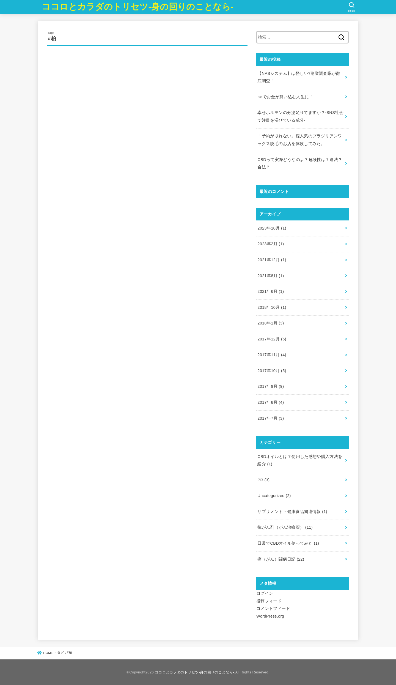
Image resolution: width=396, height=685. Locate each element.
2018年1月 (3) (270, 323)
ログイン (264, 593)
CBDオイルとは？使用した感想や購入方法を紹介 (299, 460)
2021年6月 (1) (270, 291)
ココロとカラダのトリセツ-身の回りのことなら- (138, 7)
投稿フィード (269, 601)
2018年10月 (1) (271, 307)
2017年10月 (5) (271, 371)
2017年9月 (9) (270, 386)
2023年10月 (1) (271, 228)
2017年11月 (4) (271, 355)
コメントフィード (273, 608)
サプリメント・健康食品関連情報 (292, 511)
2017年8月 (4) (270, 402)
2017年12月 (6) (271, 339)
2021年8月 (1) (270, 276)
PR (263, 480)
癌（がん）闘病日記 (280, 559)
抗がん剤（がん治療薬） (285, 527)
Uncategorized (274, 495)
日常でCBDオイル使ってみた (288, 543)
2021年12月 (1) (271, 260)
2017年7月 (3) (270, 418)
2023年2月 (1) (270, 244)
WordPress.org (270, 616)
